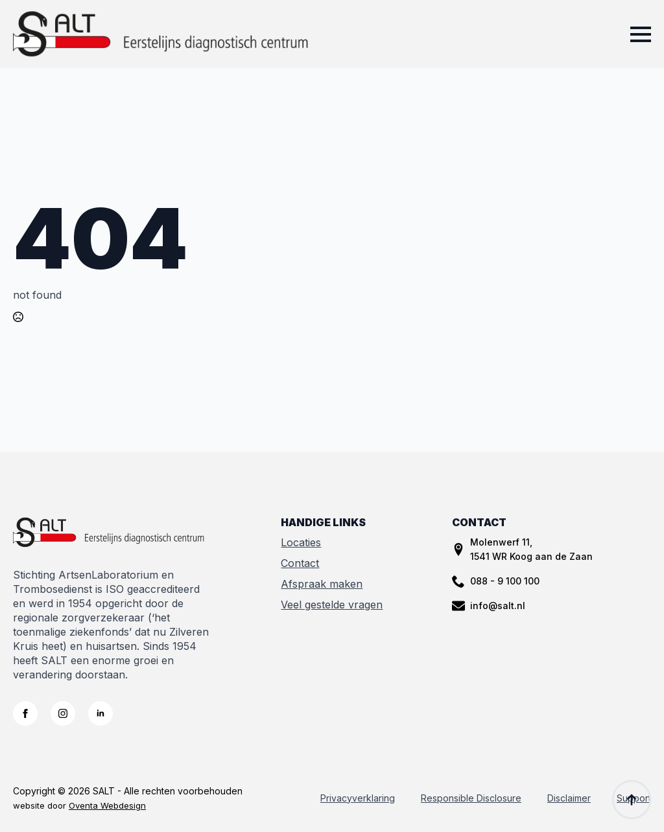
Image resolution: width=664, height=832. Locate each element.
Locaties (301, 542)
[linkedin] (100, 713)
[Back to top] (631, 799)
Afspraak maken (321, 583)
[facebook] (25, 713)
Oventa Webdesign (107, 805)
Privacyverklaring (357, 797)
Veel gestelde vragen (332, 604)
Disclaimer (569, 797)
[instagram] (63, 713)
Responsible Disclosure (471, 797)
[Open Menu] (640, 34)
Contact (300, 563)
